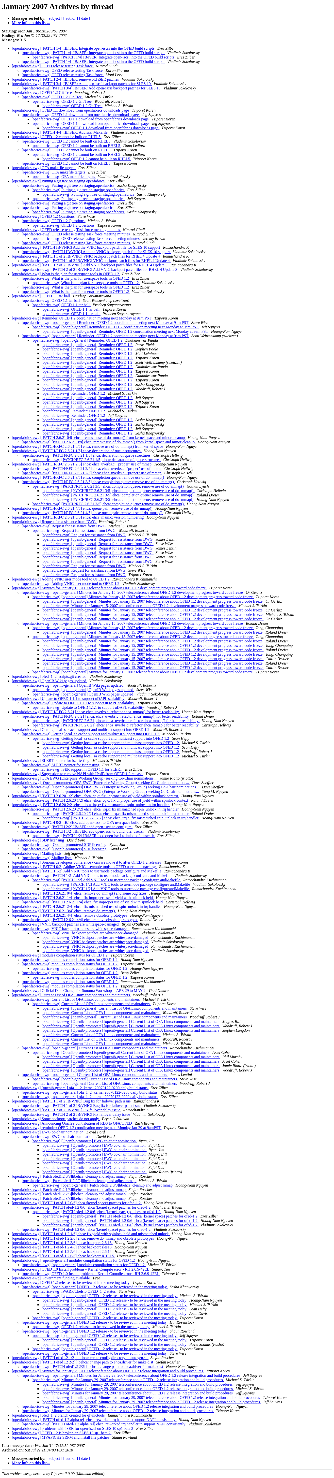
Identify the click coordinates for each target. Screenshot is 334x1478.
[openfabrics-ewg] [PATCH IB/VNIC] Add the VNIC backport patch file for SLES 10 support (86, 247)
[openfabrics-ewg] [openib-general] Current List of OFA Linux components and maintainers (114, 1008)
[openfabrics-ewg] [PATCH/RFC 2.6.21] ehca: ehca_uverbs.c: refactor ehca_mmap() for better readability (96, 712)
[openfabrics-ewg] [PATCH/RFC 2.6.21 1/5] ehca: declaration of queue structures (77, 451)
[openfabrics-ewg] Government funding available (51, 1278)
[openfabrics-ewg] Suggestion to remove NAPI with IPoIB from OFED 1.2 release (77, 774)
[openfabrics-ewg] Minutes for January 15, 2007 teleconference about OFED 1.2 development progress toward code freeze (109, 588)
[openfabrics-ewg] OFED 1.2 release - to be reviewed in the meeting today (71, 1282)
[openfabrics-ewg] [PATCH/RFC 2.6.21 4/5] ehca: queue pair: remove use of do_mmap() (82, 508)
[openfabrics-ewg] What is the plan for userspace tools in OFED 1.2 (66, 274)
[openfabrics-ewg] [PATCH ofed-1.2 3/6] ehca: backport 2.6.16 (62, 1243)
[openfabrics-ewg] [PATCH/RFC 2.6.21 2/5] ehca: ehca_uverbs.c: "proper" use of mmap (82, 464)
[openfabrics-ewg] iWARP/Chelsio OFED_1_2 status (74, 1291)
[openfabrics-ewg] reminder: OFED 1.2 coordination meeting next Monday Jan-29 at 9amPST (87, 1128)
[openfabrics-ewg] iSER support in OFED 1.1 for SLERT (77, 769)
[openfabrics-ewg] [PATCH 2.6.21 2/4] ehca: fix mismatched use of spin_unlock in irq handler (87, 906)
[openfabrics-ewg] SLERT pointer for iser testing (51, 760)
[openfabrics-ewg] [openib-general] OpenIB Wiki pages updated (73, 685)
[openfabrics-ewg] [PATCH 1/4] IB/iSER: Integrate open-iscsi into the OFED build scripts (83, 48)
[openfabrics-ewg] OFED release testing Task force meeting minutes (66, 230)
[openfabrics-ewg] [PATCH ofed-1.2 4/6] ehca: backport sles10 (62, 1247)
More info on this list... (31, 23)
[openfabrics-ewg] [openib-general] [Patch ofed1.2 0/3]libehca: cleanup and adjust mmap (103, 1185)
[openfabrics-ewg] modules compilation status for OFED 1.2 (60, 955)
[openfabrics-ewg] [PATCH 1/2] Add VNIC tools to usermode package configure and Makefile (87, 871)
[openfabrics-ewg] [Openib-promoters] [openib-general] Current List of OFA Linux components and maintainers (130, 1021)
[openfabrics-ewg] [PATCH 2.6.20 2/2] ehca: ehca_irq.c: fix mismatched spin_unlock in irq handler (91, 805)
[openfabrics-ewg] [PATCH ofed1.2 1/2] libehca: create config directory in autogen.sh (80, 1358)
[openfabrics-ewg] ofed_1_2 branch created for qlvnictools (59, 1415)
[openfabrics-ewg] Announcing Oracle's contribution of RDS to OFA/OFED (72, 1123)
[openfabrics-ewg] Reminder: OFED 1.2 (73, 393)
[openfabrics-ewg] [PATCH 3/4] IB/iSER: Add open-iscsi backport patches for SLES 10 (82, 84)
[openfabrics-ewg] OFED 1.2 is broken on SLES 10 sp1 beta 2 (61, 1433)
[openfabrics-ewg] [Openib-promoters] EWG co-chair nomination (84, 1141)
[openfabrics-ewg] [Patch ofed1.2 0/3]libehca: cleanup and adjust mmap (69, 1176)
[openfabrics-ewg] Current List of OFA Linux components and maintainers (71, 995)
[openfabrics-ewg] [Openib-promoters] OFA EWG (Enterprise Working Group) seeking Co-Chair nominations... (101, 783)
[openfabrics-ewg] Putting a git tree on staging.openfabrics (58, 181)
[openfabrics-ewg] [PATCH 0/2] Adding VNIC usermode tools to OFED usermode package (84, 867)
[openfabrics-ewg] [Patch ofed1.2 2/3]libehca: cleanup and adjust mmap (69, 1194)
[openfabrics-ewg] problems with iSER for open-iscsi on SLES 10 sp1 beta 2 (73, 1428)
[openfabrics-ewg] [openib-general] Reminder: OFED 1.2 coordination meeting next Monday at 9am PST (105, 322)
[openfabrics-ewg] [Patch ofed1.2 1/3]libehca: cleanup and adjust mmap (69, 1190)
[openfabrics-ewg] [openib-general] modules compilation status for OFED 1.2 (74, 1260)
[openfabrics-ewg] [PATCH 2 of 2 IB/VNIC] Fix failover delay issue (66, 1110)
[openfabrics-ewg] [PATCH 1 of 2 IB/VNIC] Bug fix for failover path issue (72, 1101)
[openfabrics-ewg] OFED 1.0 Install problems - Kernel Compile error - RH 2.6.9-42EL (81, 1269)
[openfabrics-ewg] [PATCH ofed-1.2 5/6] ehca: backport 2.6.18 (62, 1251)
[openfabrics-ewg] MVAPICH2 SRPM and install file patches (61, 1437)
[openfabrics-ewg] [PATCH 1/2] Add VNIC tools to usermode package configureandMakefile (115, 889)
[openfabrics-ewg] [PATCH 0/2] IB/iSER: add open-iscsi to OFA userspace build (76, 822)
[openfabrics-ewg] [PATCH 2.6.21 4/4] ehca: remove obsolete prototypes (70, 915)
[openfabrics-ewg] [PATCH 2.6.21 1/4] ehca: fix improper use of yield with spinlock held (83, 898)
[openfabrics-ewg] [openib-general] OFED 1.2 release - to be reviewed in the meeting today (95, 1287)
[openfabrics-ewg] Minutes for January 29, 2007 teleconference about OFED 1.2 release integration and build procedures (108, 1371)
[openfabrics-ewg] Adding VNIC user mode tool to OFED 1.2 (61, 579)
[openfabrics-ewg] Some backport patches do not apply (56, 1119)
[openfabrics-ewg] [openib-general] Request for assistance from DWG (97, 539)
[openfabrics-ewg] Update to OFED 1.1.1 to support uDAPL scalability (68, 698)
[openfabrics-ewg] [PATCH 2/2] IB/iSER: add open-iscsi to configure (77, 827)
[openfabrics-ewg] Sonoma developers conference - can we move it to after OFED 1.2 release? (87, 862)
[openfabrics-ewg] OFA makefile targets (44, 168)
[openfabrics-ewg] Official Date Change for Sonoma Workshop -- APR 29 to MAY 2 (79, 990)
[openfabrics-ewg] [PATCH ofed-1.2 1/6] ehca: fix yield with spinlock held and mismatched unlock (91, 1234)
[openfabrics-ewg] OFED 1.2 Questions (44, 216)
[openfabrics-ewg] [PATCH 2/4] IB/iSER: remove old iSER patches (66, 79)
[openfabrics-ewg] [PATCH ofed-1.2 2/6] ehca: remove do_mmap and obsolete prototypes (83, 1238)
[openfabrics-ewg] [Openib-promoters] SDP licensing (64, 844)
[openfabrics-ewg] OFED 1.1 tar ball (41, 296)
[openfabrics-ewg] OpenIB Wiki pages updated (49, 681)
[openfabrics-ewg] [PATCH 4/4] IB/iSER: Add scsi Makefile (60, 132)
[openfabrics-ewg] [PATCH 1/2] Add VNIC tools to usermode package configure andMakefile (106, 880)
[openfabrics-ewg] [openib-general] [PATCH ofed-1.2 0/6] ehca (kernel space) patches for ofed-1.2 (120, 1216)
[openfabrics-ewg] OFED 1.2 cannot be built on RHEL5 (56, 137)
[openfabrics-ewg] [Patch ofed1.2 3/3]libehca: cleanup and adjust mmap (69, 1198)
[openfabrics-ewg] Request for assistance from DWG (54, 522)
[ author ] (70, 18)
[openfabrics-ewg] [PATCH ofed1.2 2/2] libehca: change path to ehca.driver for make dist (83, 1362)
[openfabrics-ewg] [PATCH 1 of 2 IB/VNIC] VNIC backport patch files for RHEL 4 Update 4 (86, 256)
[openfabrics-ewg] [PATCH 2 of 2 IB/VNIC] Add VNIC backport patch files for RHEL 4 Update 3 (90, 265)
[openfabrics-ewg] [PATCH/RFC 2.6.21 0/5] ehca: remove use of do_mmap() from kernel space (88, 446)
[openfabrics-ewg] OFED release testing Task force (53, 66)
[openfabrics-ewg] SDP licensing (38, 840)
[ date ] (84, 18)
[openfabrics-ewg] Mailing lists (37, 853)
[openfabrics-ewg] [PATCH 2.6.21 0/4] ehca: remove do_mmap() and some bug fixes (79, 893)
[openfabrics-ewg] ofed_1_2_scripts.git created (49, 676)
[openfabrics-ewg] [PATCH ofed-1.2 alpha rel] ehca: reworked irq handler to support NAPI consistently (94, 1420)
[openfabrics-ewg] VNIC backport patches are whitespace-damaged (66, 924)
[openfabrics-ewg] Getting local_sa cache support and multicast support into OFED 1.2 (81, 729)
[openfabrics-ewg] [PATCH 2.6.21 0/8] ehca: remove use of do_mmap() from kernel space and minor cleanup (99, 437)
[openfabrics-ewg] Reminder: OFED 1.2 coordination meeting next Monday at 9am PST (82, 318)
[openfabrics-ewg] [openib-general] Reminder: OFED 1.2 (77, 340)
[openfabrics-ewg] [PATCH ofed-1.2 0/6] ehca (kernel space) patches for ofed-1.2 (77, 1203)
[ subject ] (54, 18)
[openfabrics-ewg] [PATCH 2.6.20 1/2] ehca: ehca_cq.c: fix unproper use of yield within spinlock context (95, 796)
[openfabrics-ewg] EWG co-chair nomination (48, 1132)
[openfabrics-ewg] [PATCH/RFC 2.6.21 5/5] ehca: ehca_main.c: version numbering (78, 517)
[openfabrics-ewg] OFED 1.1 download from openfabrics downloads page (71, 110)
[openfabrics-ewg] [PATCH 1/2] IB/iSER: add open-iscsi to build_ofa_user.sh (83, 831)
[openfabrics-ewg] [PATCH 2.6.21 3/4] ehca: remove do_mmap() (64, 911)
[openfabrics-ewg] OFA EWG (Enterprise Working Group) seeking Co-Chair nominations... (85, 778)
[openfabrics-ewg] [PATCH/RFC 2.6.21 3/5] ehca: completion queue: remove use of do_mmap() (88, 477)
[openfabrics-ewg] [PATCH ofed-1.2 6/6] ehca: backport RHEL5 (63, 1256)
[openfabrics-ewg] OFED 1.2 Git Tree (42, 92)
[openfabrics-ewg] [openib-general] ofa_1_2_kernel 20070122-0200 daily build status (80, 1088)
